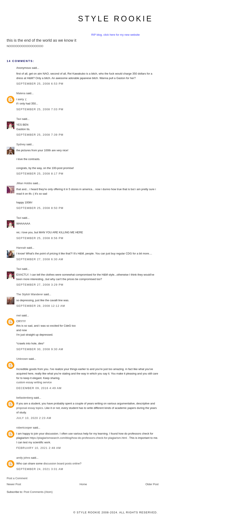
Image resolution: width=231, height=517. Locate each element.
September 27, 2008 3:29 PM (39, 284)
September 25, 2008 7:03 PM (39, 109)
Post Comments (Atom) (38, 492)
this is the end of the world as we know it (41, 40)
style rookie (115, 18)
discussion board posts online (61, 463)
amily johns (23, 457)
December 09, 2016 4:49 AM (39, 388)
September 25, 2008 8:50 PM (39, 208)
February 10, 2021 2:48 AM (38, 447)
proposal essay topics (29, 408)
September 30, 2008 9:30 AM (39, 349)
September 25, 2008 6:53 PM (39, 83)
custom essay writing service (34, 382)
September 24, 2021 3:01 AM (39, 469)
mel (18, 315)
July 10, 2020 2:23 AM (33, 418)
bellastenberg (24, 397)
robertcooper (24, 427)
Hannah (21, 247)
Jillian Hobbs (24, 183)
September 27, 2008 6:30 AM (39, 259)
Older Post (151, 484)
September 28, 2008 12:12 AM (40, 305)
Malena (20, 93)
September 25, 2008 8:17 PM (39, 173)
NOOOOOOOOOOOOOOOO (25, 46)
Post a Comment (17, 478)
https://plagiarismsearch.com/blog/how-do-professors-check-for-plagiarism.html (78, 437)
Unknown (22, 358)
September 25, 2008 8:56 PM (39, 238)
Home (83, 484)
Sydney (20, 144)
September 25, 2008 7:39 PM (39, 134)
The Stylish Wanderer (29, 294)
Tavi (18, 118)
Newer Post (14, 484)
